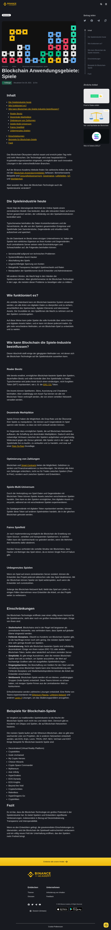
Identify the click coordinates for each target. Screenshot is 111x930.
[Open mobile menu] (106, 4)
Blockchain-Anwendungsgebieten (29, 173)
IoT (68, 176)
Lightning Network (58, 695)
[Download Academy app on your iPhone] (62, 909)
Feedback (50, 896)
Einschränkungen (16, 136)
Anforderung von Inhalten (55, 892)
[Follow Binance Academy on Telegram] (36, 904)
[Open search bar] (100, 4)
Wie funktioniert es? (17, 105)
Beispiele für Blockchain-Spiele (22, 139)
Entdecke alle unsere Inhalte (55, 862)
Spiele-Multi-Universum (20, 124)
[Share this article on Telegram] (98, 20)
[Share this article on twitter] (85, 20)
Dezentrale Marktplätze (20, 117)
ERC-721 (47, 384)
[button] (106, 4)
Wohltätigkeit (17, 179)
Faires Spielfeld (17, 127)
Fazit (10, 143)
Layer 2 (18, 698)
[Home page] (9, 4)
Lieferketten (61, 176)
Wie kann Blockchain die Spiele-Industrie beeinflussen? (33, 109)
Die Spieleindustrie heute (19, 102)
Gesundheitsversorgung (31, 176)
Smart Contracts (28, 465)
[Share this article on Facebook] (92, 20)
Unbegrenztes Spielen (20, 130)
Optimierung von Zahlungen (23, 120)
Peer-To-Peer (18, 446)
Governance (48, 176)
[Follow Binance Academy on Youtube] (40, 904)
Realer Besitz (16, 113)
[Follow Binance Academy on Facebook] (29, 905)
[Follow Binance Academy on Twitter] (32, 904)
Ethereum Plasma (40, 695)
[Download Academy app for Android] (75, 909)
